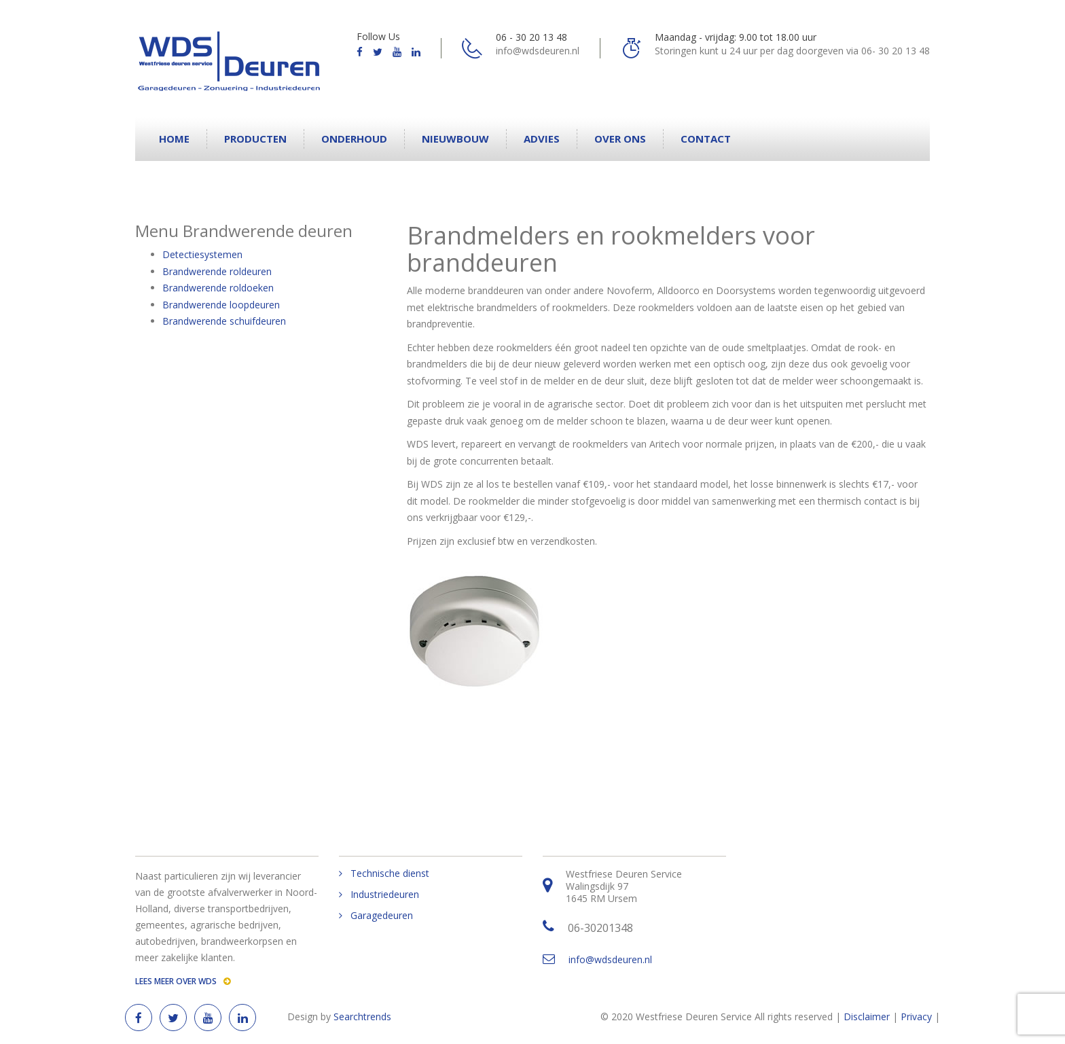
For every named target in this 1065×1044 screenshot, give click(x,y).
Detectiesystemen (202, 254)
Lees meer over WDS (182, 981)
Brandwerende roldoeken (218, 287)
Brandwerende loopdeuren (221, 304)
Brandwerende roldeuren (217, 271)
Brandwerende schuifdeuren (224, 320)
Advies (542, 138)
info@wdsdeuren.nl (610, 959)
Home (174, 138)
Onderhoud (354, 138)
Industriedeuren (384, 894)
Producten (255, 138)
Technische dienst (389, 873)
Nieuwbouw (455, 138)
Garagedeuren (381, 915)
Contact (706, 138)
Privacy (916, 1016)
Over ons (620, 138)
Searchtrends (362, 1016)
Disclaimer (867, 1016)
